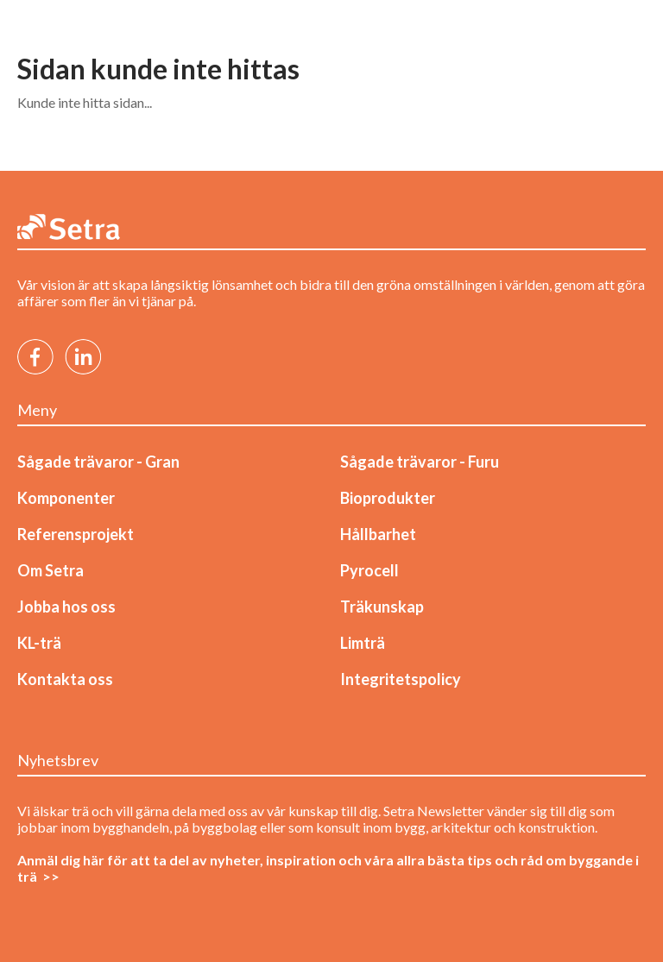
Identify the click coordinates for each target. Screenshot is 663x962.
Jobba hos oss (66, 606)
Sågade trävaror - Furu (419, 461)
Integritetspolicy (400, 679)
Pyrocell (369, 570)
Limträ (362, 642)
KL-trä (39, 642)
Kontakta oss (65, 679)
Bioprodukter (387, 497)
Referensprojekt (75, 534)
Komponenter (66, 497)
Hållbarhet (378, 534)
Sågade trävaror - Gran (98, 461)
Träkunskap (382, 606)
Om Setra (50, 570)
